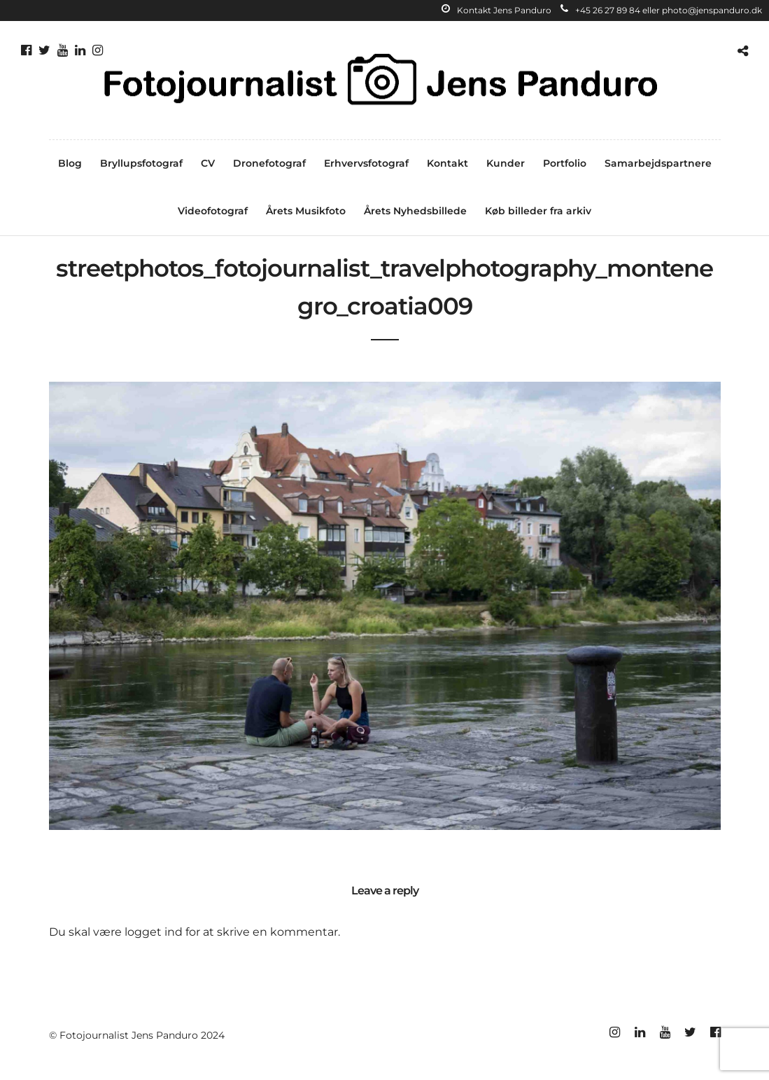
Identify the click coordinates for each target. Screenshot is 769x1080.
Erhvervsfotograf (366, 163)
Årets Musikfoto (306, 211)
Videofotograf (213, 211)
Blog (70, 163)
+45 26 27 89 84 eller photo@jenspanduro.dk (661, 10)
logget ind (154, 932)
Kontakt (447, 163)
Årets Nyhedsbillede (415, 211)
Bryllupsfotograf (141, 163)
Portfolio (564, 163)
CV (208, 163)
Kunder (505, 163)
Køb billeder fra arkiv (538, 211)
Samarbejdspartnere (658, 163)
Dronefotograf (269, 163)
